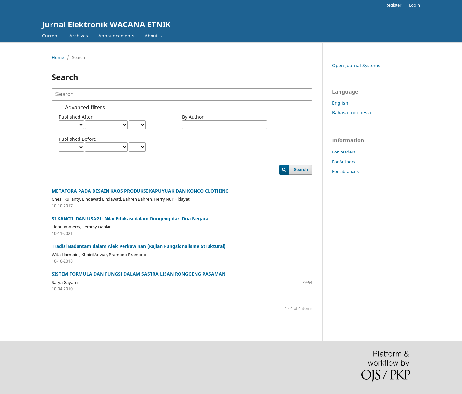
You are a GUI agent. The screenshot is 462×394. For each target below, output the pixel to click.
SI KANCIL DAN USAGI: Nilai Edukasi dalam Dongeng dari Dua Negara (130, 218)
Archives (78, 36)
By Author (193, 117)
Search (301, 169)
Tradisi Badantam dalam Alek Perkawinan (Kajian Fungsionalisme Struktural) (138, 246)
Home (58, 57)
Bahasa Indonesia (351, 112)
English (340, 103)
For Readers (343, 152)
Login (414, 5)
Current (50, 36)
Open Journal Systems (356, 65)
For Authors (343, 162)
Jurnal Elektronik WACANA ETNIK (106, 24)
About (152, 36)
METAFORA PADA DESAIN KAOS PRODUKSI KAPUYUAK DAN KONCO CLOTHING (140, 191)
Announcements (116, 36)
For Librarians (345, 171)
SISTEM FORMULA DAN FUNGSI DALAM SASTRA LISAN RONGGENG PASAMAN (138, 274)
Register (393, 5)
